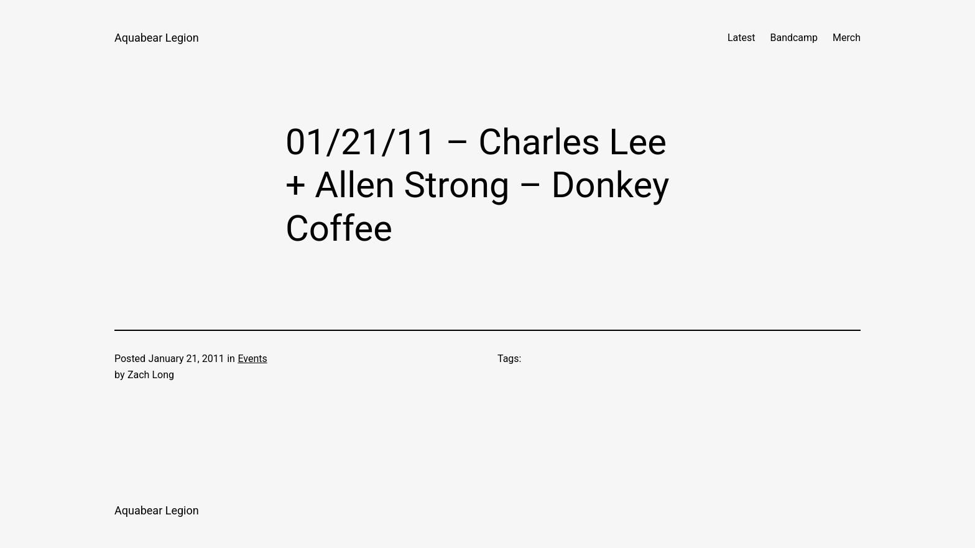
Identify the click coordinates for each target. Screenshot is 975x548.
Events (252, 359)
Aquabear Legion (156, 37)
